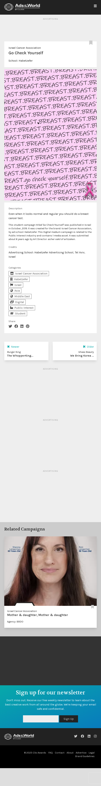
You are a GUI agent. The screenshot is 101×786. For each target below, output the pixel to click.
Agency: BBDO (15, 621)
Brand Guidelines (85, 756)
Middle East (20, 296)
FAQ (50, 752)
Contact (59, 752)
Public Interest (21, 307)
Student (17, 313)
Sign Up (69, 718)
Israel (16, 285)
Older (88, 346)
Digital (17, 302)
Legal (92, 752)
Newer (13, 346)
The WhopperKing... (20, 355)
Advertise (81, 752)
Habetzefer (26, 60)
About (70, 752)
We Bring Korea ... (82, 355)
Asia (15, 290)
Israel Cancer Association (25, 47)
